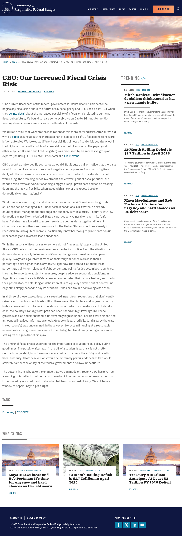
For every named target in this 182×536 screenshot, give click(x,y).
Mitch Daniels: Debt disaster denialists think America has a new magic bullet (150, 99)
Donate (132, 9)
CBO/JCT (22, 412)
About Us (145, 9)
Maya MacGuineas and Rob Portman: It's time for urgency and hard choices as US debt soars (149, 206)
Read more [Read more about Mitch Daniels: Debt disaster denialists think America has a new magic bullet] (128, 133)
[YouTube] (142, 525)
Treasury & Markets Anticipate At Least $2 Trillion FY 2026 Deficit (150, 479)
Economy (8, 412)
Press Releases (145, 470)
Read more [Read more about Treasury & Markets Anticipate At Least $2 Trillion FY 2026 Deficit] (133, 489)
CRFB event (71, 156)
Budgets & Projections (29, 91)
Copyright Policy (36, 518)
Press (122, 9)
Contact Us (16, 518)
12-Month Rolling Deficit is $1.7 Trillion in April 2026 (148, 152)
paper (15, 137)
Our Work (93, 9)
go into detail (17, 113)
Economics (49, 91)
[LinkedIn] (134, 525)
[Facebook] (118, 525)
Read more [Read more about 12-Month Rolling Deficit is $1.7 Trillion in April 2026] (128, 184)
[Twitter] (126, 525)
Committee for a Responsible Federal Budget (28, 7)
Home (5, 62)
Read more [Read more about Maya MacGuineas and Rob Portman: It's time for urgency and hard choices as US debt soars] (128, 242)
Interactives (108, 9)
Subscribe (163, 9)
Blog (14, 62)
